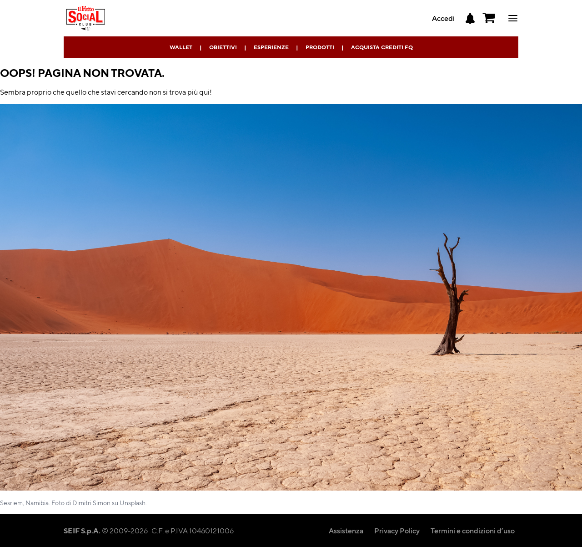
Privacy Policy (397, 530)
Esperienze (271, 47)
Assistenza (346, 530)
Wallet (181, 47)
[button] (489, 18)
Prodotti (320, 47)
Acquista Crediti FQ (382, 47)
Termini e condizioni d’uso (473, 530)
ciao (512, 18)
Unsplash (133, 502)
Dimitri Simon (91, 502)
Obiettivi (223, 47)
